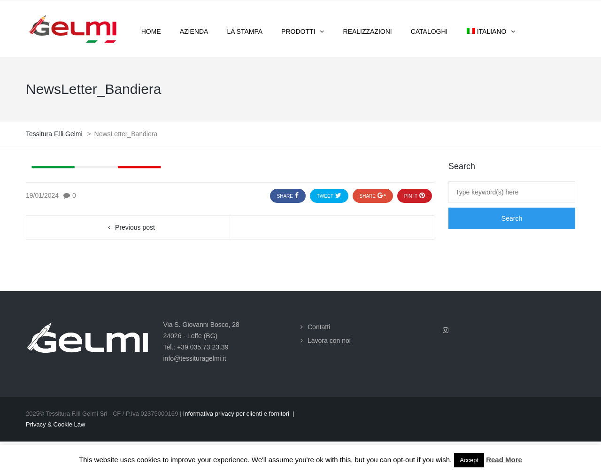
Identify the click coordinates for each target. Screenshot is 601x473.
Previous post (135, 227)
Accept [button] (469, 460)
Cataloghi (429, 31)
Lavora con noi (329, 340)
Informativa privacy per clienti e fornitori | (238, 413)
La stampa (244, 31)
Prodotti (298, 31)
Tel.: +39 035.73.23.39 (196, 347)
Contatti (319, 327)
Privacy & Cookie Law (55, 424)
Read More (504, 460)
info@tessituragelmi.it (194, 358)
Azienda (194, 31)
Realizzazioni (367, 31)
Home (151, 31)
